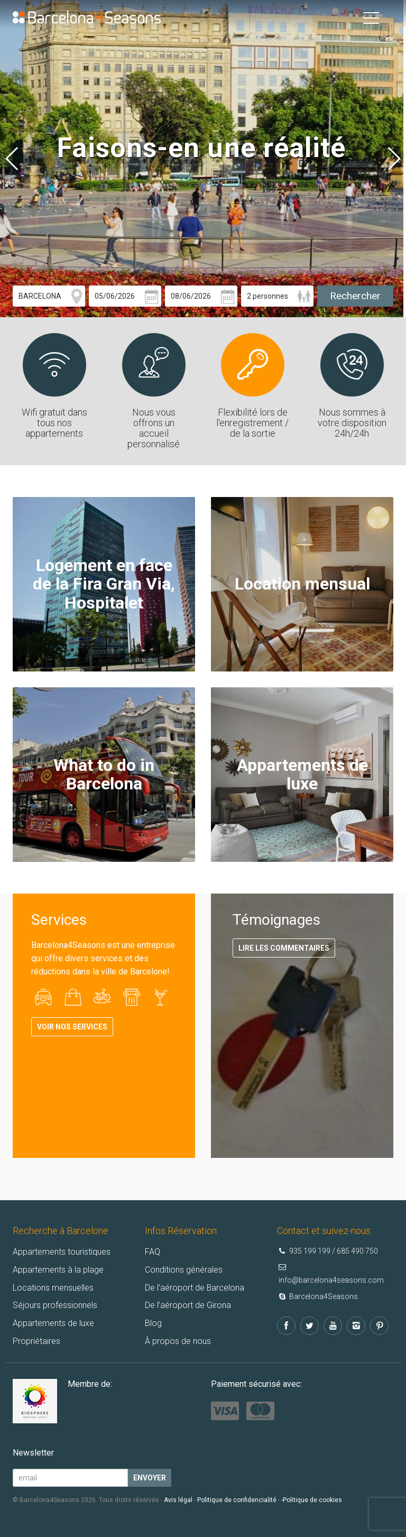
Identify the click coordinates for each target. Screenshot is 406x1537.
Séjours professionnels (55, 1305)
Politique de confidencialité (236, 1500)
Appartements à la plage (58, 1270)
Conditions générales (184, 1270)
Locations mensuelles (53, 1288)
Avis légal (178, 1500)
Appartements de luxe (53, 1323)
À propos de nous (178, 1341)
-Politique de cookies (311, 1500)
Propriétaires (36, 1341)
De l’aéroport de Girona (188, 1305)
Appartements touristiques (61, 1252)
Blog (153, 1323)
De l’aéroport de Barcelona (195, 1288)
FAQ (152, 1252)
